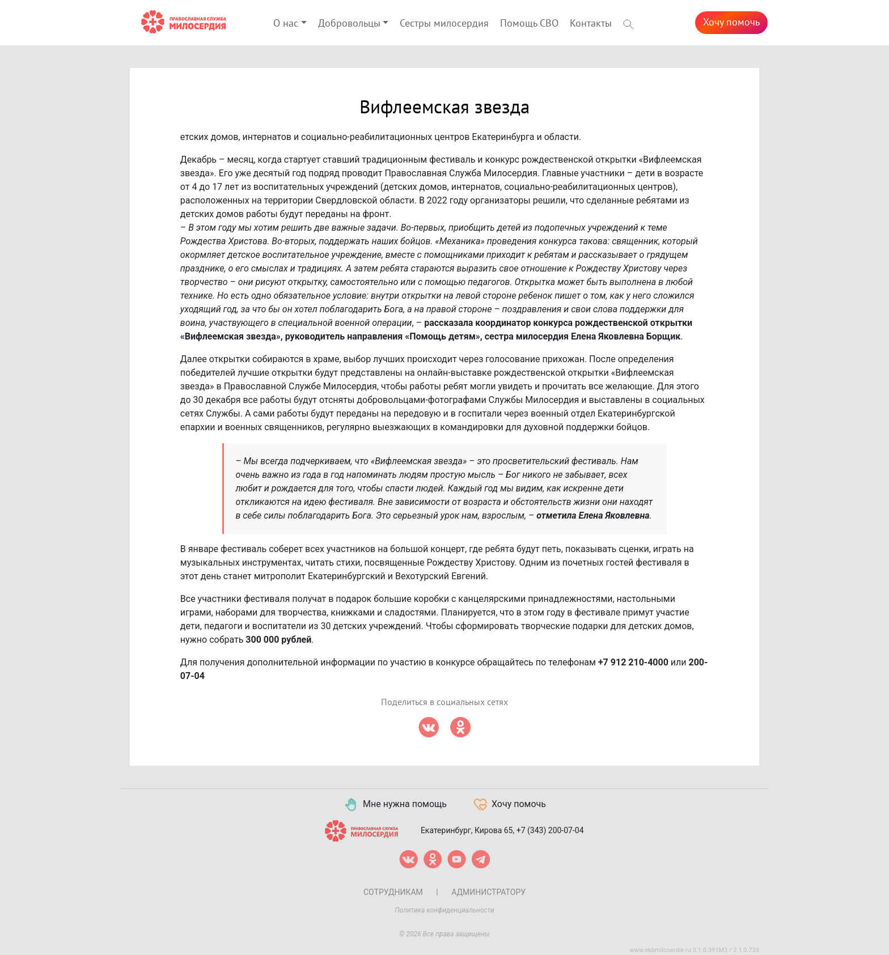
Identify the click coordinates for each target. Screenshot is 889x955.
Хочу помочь (731, 22)
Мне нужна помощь (395, 804)
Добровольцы (349, 23)
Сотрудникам (393, 892)
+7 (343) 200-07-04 (550, 829)
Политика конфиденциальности (444, 910)
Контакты (591, 23)
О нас (285, 23)
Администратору (488, 892)
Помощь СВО (529, 23)
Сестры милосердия (444, 23)
